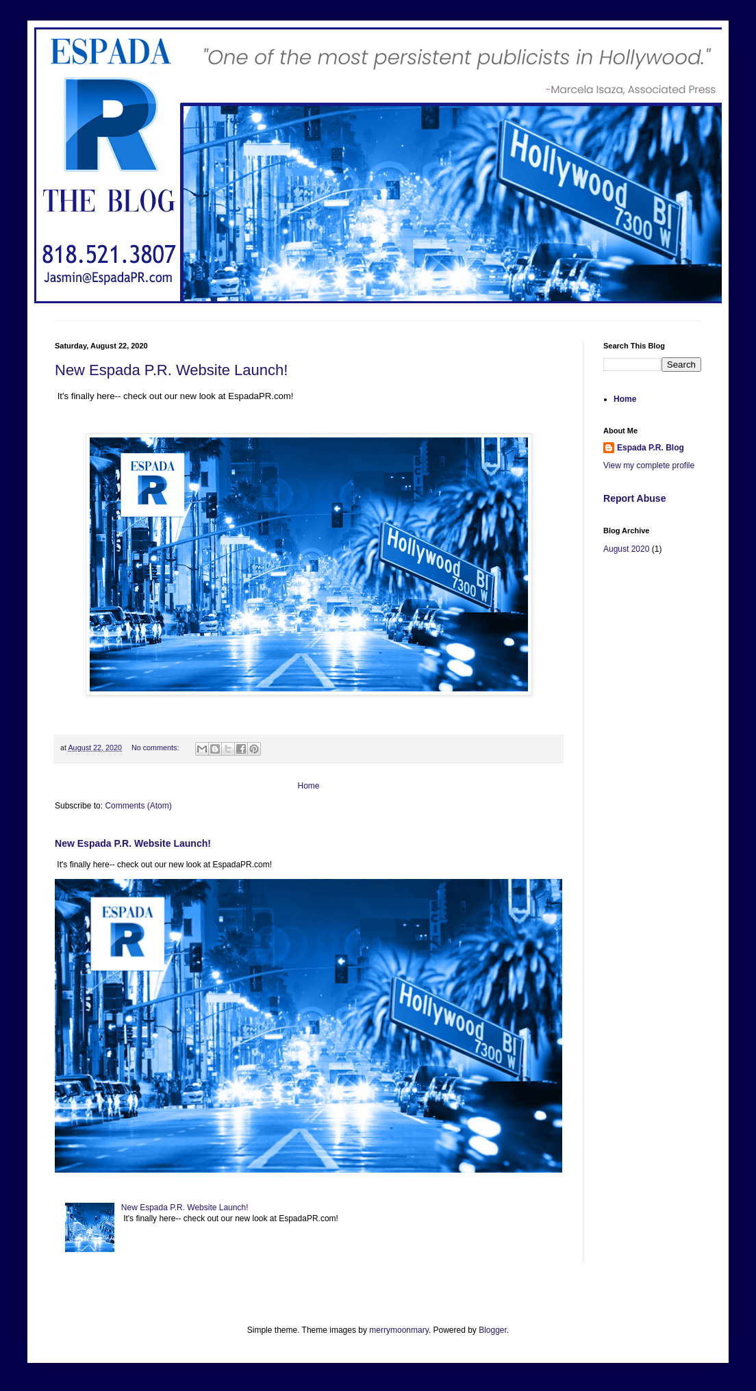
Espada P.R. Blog (650, 447)
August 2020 (626, 549)
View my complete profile (648, 465)
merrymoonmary (398, 1330)
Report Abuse (634, 498)
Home (308, 786)
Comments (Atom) (138, 806)
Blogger (493, 1330)
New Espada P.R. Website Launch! (171, 370)
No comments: (156, 747)
